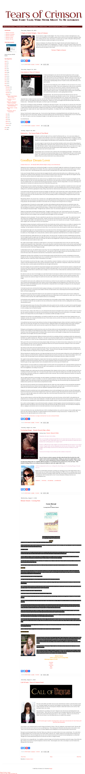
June (7, 115)
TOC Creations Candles (20, 26)
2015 (6, 81)
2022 (6, 68)
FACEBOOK (51, 480)
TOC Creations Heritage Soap (32, 26)
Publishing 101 (64, 26)
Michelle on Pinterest (10, 35)
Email (51, 667)
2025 (6, 63)
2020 (6, 72)
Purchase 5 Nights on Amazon (59, 50)
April (7, 119)
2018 (6, 76)
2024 (6, 64)
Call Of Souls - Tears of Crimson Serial (32, 682)
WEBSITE (38, 480)
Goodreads (51, 665)
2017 (6, 78)
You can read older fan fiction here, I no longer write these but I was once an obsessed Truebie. (40, 415)
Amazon (48, 433)
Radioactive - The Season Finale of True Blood (34, 133)
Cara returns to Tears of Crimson (30, 72)
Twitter (51, 663)
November (8, 89)
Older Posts (79, 756)
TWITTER (43, 480)
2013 (6, 85)
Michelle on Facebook (10, 32)
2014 (6, 83)
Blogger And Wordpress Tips (12, 773)
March (7, 121)
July (7, 114)
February (7, 123)
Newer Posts (23, 756)
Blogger (50, 768)
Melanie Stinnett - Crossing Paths (30, 501)
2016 (6, 79)
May (7, 117)
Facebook (51, 662)
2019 (6, 74)
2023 (6, 66)
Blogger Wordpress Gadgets (5, 772)
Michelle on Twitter (9, 37)
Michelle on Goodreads (10, 34)
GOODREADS (58, 480)
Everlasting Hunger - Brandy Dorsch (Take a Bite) (35, 430)
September (8, 92)
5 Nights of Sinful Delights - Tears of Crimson (34, 33)
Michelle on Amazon (43, 26)
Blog (51, 666)
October (7, 90)
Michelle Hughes (28, 64)
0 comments (37, 64)
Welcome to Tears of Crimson (9, 26)
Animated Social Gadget (4, 773)
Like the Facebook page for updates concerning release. (48, 720)
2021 (6, 70)
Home (51, 756)
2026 (6, 61)
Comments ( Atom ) (29, 759)
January (7, 125)
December (8, 87)
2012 (6, 127)
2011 (6, 129)
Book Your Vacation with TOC (54, 26)
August (7, 94)
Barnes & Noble (55, 433)
